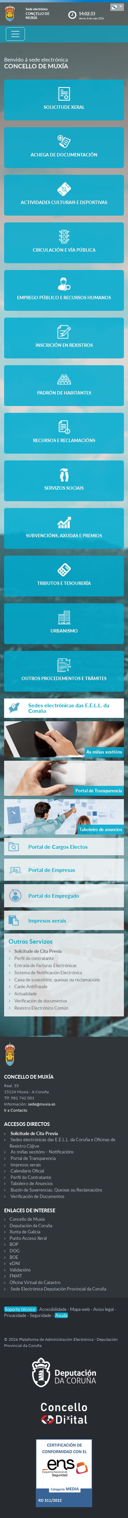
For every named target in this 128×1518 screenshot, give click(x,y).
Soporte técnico (20, 1309)
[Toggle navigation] (15, 34)
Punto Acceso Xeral (28, 1238)
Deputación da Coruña (31, 1225)
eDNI (15, 1263)
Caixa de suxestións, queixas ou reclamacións (57, 979)
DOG (15, 1250)
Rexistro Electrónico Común (41, 1008)
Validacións (20, 1269)
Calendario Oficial (27, 1171)
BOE (14, 1257)
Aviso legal (104, 1309)
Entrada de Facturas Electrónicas (45, 965)
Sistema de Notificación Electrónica (48, 972)
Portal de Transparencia (33, 1158)
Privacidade (15, 1315)
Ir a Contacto (15, 1110)
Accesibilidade (53, 1309)
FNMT (16, 1276)
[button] (117, 7)
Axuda (61, 1315)
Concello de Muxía (27, 1219)
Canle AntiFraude (30, 986)
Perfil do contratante (34, 958)
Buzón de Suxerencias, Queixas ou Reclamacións (56, 1190)
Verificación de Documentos (38, 1196)
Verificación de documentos (40, 1000)
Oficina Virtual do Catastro (35, 1282)
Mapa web (80, 1309)
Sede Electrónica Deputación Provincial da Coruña (58, 1289)
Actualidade (25, 993)
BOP (14, 1244)
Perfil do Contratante (31, 1177)
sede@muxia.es (41, 1104)
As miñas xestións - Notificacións (42, 1151)
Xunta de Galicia (25, 1231)
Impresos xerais (26, 1164)
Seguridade (41, 1315)
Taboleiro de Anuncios (32, 1183)
